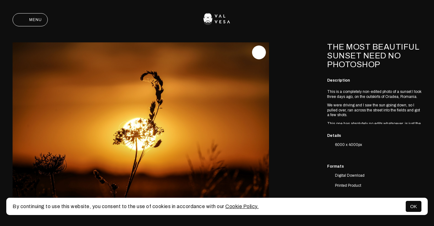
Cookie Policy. (242, 206)
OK (413, 206)
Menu (30, 20)
